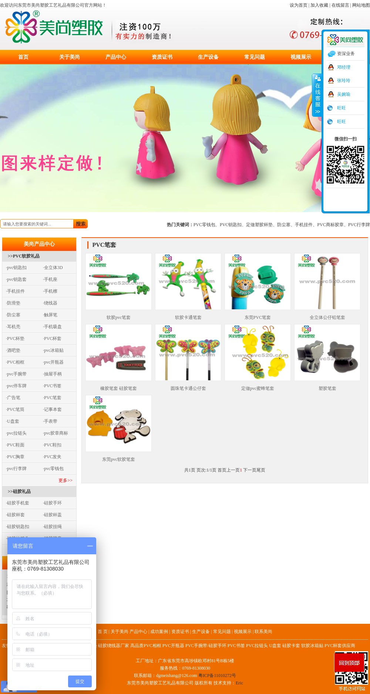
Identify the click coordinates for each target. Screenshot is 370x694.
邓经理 (343, 67)
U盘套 (275, 645)
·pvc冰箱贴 (53, 350)
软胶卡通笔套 (188, 315)
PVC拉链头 (257, 645)
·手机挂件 (15, 291)
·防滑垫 (13, 303)
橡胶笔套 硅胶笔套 (118, 386)
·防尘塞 (13, 314)
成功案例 (159, 631)
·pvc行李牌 (16, 468)
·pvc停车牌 (16, 385)
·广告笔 (13, 397)
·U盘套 (12, 421)
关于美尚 (69, 57)
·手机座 (50, 279)
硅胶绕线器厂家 (113, 645)
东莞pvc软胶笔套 (118, 457)
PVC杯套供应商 (339, 645)
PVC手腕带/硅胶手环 (205, 645)
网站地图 (361, 5)
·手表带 (50, 421)
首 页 (103, 631)
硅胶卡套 (291, 645)
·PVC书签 (52, 385)
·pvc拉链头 (16, 433)
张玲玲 (343, 80)
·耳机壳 (13, 326)
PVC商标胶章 (330, 224)
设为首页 (298, 5)
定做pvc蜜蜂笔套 (258, 386)
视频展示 (300, 57)
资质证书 (162, 57)
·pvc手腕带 (16, 374)
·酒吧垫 (13, 350)
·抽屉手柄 (52, 374)
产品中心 (115, 57)
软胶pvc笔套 (118, 315)
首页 (23, 57)
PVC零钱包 (204, 224)
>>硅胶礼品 (19, 491)
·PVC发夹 (52, 456)
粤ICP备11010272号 (217, 675)
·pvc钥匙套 (16, 279)
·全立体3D (53, 267)
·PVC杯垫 (15, 338)
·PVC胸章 (15, 456)
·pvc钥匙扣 (16, 267)
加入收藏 (319, 5)
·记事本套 (52, 409)
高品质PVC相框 (145, 645)
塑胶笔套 (327, 386)
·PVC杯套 (52, 338)
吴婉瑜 (343, 94)
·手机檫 (50, 291)
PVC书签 (236, 645)
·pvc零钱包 (53, 468)
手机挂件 (304, 224)
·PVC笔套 (52, 397)
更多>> (65, 480)
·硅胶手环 (52, 503)
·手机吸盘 (52, 326)
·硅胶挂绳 (52, 526)
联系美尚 (263, 631)
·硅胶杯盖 (52, 514)
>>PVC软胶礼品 (24, 256)
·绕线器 (50, 303)
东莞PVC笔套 (258, 315)
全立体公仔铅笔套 (327, 315)
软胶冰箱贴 (312, 645)
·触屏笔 (50, 314)
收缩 (317, 95)
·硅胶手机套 (17, 503)
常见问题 (254, 57)
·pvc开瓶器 (53, 362)
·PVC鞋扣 (52, 445)
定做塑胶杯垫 (259, 224)
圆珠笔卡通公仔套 (188, 386)
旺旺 (341, 107)
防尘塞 (283, 224)
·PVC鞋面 (15, 445)
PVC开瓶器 (173, 645)
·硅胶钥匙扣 (17, 526)
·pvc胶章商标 (55, 433)
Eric (239, 683)
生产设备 (208, 57)
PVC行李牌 (359, 224)
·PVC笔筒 (15, 409)
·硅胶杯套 (15, 514)
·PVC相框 (15, 362)
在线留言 (340, 5)
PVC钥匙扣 (231, 224)
